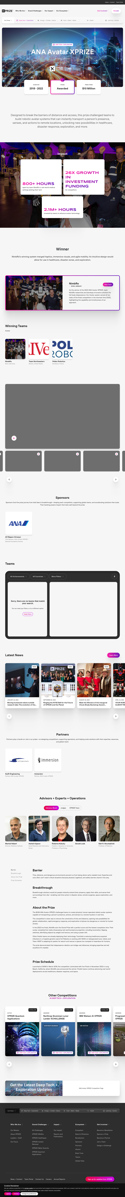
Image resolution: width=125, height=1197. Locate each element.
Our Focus (14, 1146)
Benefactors (79, 1142)
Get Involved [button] (103, 11)
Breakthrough (16, 877)
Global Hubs (79, 1165)
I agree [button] (8, 1193)
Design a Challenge (104, 1150)
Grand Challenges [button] (35, 11)
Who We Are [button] (21, 11)
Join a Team (101, 1146)
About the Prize (16, 881)
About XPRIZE (16, 1138)
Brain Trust (79, 1157)
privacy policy (29, 1188)
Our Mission (15, 1134)
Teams (77, 1161)
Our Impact (58, 1134)
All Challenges (37, 1134)
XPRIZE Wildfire (38, 1138)
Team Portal (119, 2)
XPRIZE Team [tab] (74, 777)
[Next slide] (115, 685)
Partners (78, 1150)
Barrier (13, 874)
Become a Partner (103, 1142)
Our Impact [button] (50, 11)
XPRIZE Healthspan (39, 1142)
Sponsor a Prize (102, 1138)
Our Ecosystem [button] (62, 11)
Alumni (77, 1153)
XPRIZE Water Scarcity (40, 1152)
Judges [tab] (63, 777)
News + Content (110, 2)
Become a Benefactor (105, 1134)
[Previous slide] (9, 685)
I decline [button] (15, 1193)
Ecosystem (79, 1134)
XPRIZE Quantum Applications (38, 1157)
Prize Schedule (16, 884)
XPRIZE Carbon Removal (37, 1147)
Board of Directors (82, 1138)
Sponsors (78, 1146)
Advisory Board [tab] (51, 777)
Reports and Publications (58, 1139)
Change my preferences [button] (29, 1193)
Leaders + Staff (16, 1142)
